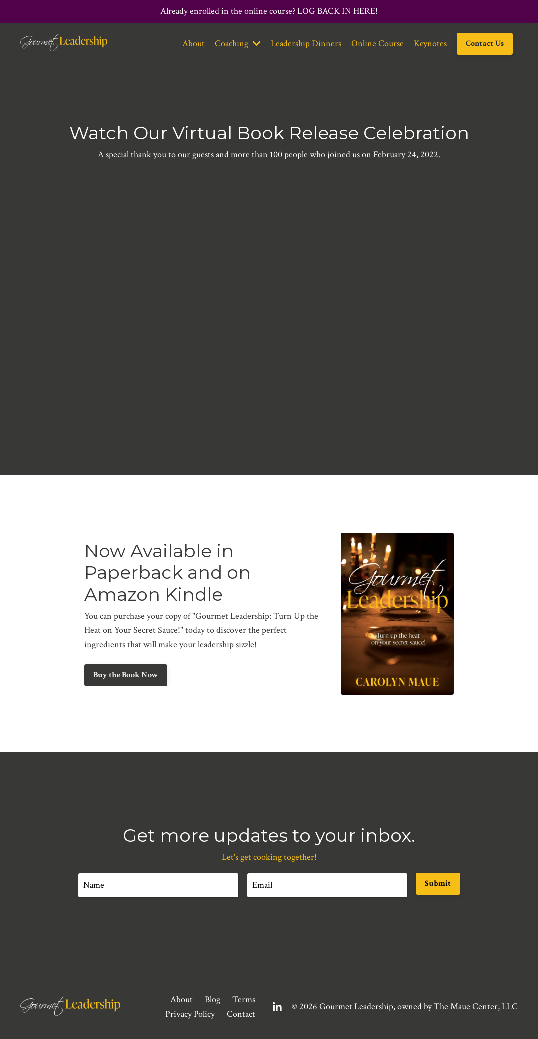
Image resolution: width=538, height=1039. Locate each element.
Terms (243, 999)
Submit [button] (438, 883)
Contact (241, 1014)
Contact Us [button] (485, 43)
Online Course (377, 43)
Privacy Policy (190, 1014)
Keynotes (430, 43)
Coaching (238, 43)
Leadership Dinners (306, 43)
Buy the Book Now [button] (125, 675)
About (193, 43)
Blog (212, 999)
